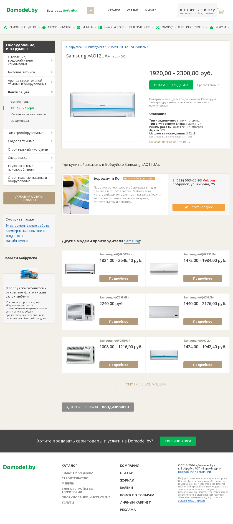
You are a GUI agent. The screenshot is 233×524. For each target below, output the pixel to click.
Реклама (128, 509)
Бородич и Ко (106, 178)
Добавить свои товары (29, 198)
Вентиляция (18, 92)
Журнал (150, 10)
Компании (129, 465)
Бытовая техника (21, 72)
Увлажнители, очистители (28, 114)
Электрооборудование (25, 133)
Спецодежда (17, 157)
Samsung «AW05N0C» (114, 340)
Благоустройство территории (126, 27)
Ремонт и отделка (21, 27)
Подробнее (118, 278)
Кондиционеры (22, 108)
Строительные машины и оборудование (27, 179)
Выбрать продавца (171, 85)
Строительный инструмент (29, 149)
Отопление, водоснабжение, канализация (21, 60)
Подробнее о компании (194, 472)
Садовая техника (21, 141)
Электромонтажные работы (28, 225)
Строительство (58, 27)
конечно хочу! (178, 441)
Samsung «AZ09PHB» (114, 297)
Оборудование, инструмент (182, 27)
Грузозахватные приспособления (21, 167)
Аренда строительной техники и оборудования (27, 82)
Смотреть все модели (146, 384)
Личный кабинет (135, 502)
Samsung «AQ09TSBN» (199, 254)
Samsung (132, 240)
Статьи (132, 10)
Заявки (126, 487)
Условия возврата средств (191, 500)
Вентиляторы (20, 102)
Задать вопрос (199, 207)
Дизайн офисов (18, 240)
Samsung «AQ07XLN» (198, 297)
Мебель (87, 27)
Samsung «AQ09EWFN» (115, 254)
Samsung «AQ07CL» (197, 340)
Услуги (220, 27)
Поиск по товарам (137, 495)
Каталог (114, 10)
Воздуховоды (20, 121)
